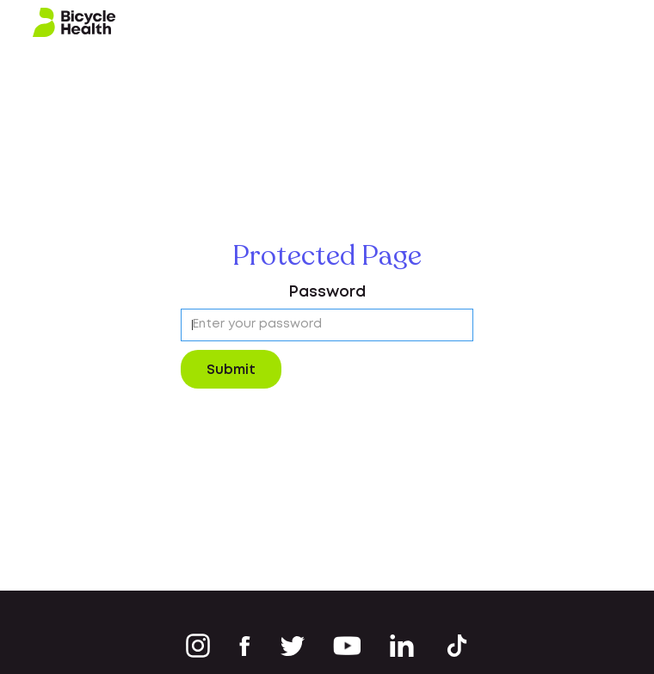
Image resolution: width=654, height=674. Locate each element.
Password (327, 292)
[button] (621, 22)
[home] (74, 23)
